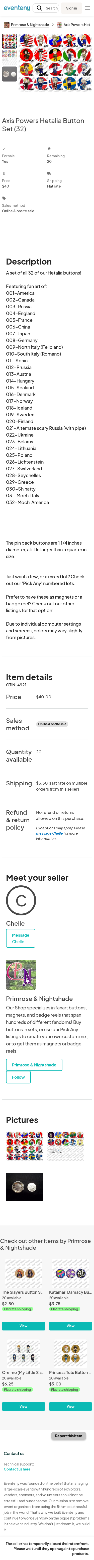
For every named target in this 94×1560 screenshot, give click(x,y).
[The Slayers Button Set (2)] (23, 1294)
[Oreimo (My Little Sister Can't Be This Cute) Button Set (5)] (23, 1375)
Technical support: (23, 1467)
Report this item (68, 1435)
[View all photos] (55, 71)
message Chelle (49, 833)
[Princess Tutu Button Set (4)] (70, 1375)
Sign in (71, 8)
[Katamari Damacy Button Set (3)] (70, 1294)
